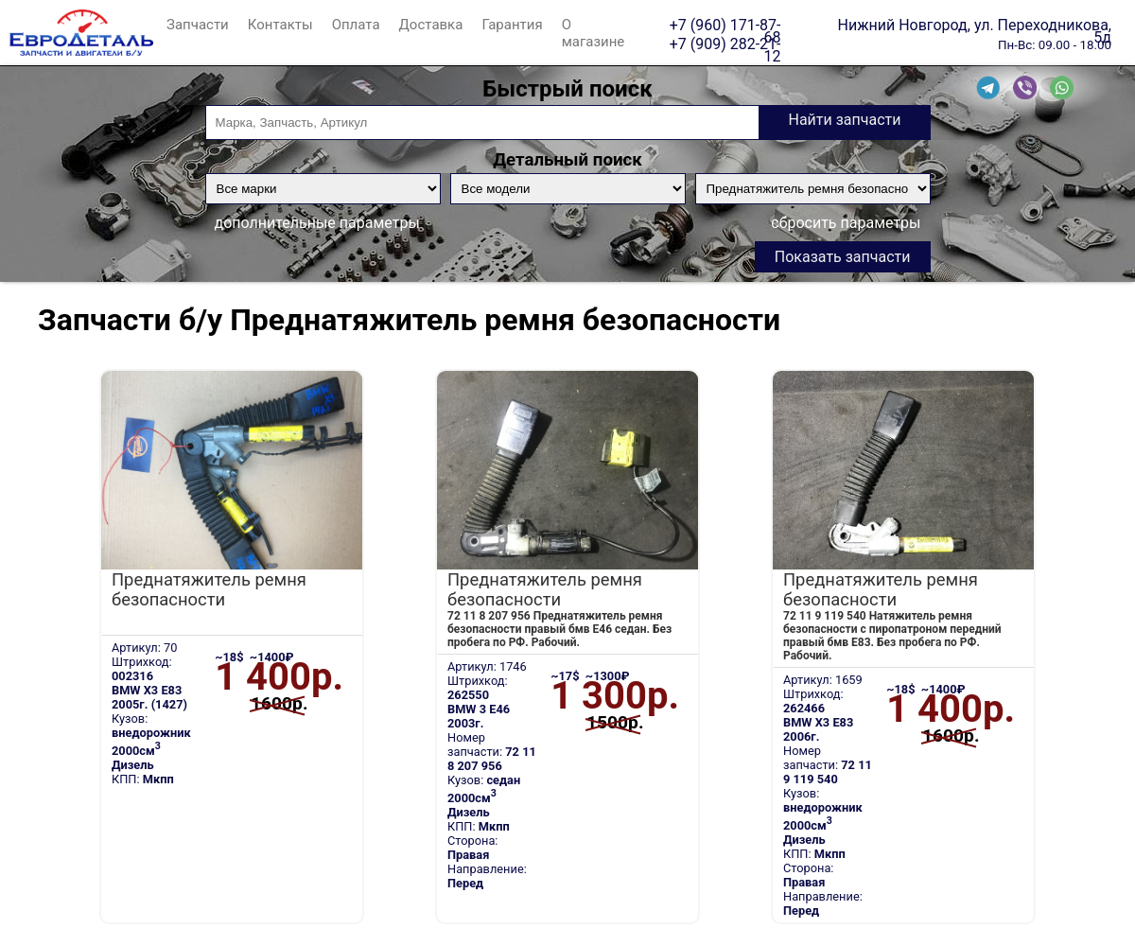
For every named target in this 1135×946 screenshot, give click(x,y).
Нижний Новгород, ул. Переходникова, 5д (974, 24)
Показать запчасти (843, 257)
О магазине (593, 33)
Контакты (280, 24)
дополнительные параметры (317, 223)
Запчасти (197, 24)
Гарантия (511, 24)
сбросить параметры (845, 223)
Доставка (431, 24)
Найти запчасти (844, 120)
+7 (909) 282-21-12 (725, 43)
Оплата (356, 24)
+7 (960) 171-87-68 (725, 24)
